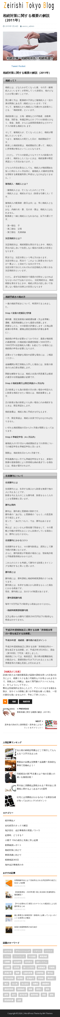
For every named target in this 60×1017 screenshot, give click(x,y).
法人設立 (25, 983)
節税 (47, 989)
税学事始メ (10, 820)
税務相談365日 (12, 859)
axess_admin (28, 26)
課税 (51, 995)
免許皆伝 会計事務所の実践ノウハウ (22, 830)
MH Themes (47, 1013)
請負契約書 (8, 1000)
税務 (30, 989)
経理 (6, 995)
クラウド (48, 951)
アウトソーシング (23, 951)
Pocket (22, 66)
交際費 (7, 962)
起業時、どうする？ (14, 835)
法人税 (14, 983)
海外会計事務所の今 (14, 864)
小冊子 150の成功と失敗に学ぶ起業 (21, 840)
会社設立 (28, 962)
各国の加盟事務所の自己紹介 (25, 927)
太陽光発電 (27, 973)
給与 (14, 995)
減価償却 (45, 983)
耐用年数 (34, 995)
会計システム (41, 962)
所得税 (40, 978)
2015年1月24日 (11, 26)
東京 (6, 983)
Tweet (14, 66)
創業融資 (41, 967)
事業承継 (43, 956)
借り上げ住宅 (28, 967)
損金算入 (51, 978)
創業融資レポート (13, 845)
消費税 (35, 983)
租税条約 (20, 989)
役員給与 (30, 978)
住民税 (16, 967)
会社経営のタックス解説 (16, 825)
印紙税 (52, 967)
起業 (19, 1000)
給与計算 (23, 995)
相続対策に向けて (13, 850)
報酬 (17, 973)
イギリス (37, 951)
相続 (14, 701)
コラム (7, 956)
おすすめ (7, 951)
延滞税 (20, 978)
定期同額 (39, 973)
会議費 (7, 967)
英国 (44, 995)
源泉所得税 (8, 989)
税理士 (39, 989)
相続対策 (26, 701)
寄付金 (50, 973)
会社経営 (17, 962)
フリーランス (19, 956)
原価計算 (7, 973)
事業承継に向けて (13, 854)
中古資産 (32, 956)
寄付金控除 (8, 978)
